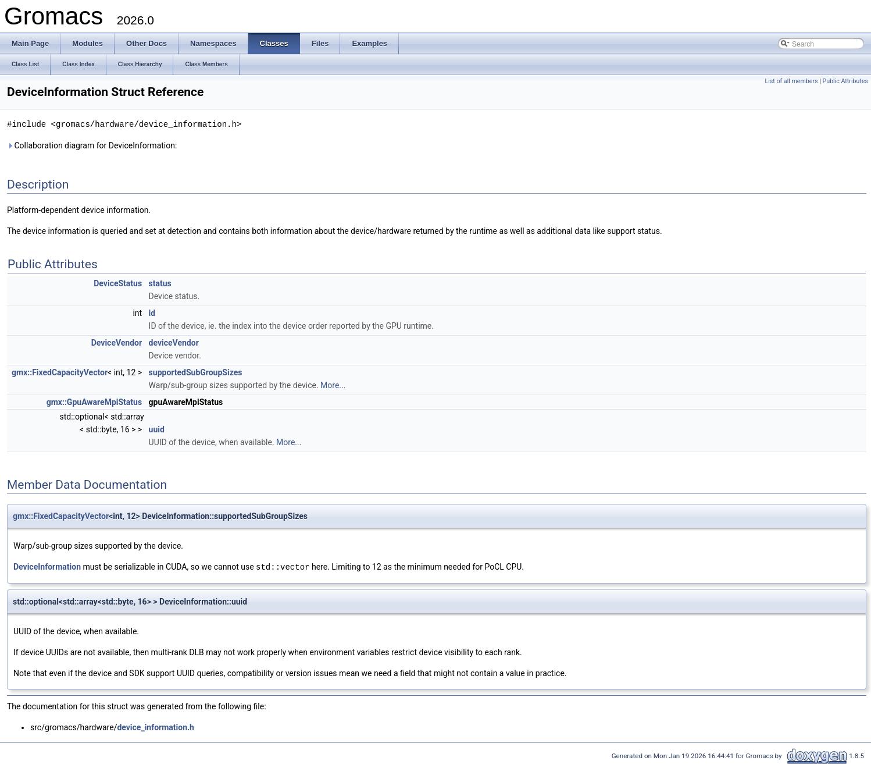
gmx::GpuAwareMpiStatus (94, 401)
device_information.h (155, 726)
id (152, 312)
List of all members (791, 81)
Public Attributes (845, 81)
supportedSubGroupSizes (195, 371)
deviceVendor (174, 342)
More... (332, 384)
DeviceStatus (118, 282)
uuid (157, 428)
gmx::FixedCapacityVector (60, 371)
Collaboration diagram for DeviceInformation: (92, 145)
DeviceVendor (116, 342)
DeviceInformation (47, 566)
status (160, 282)
